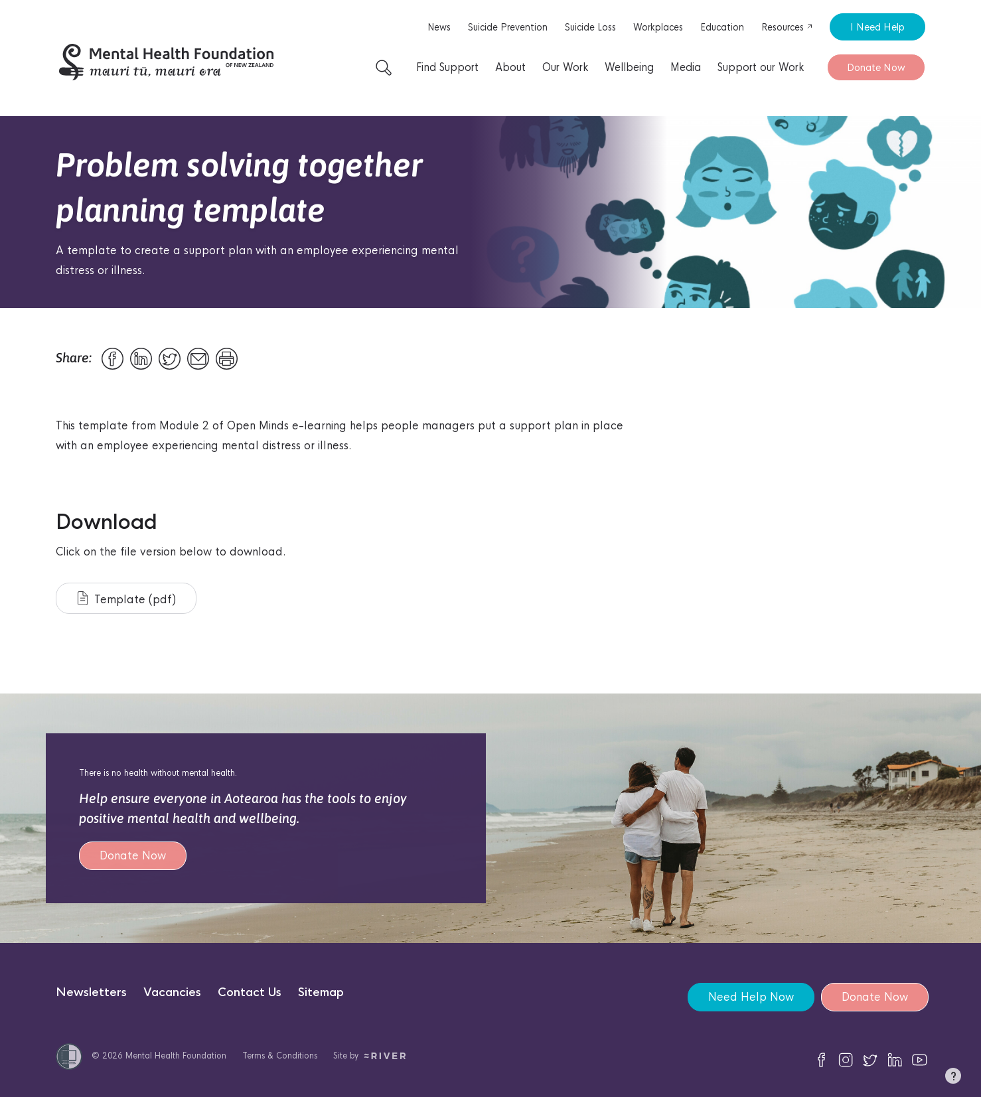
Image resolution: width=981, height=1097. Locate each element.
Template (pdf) (127, 599)
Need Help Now (751, 997)
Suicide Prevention (508, 27)
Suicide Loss (590, 27)
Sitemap (321, 992)
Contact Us (249, 992)
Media (685, 67)
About (510, 67)
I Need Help (877, 27)
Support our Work (760, 67)
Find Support (447, 67)
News (439, 27)
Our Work (565, 67)
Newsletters (91, 992)
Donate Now (876, 67)
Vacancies (172, 992)
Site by (369, 1055)
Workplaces (658, 27)
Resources (787, 27)
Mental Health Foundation (175, 1055)
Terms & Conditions (279, 1055)
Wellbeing (629, 67)
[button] (953, 1078)
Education (722, 27)
